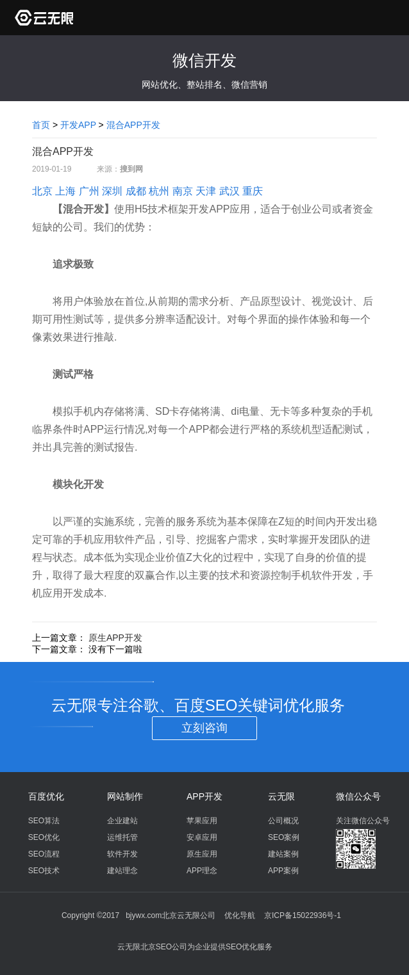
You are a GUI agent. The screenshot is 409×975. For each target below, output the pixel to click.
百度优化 (46, 796)
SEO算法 (44, 820)
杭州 (159, 191)
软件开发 (122, 854)
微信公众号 (358, 796)
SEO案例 (283, 837)
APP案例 (283, 870)
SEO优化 (44, 837)
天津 (206, 191)
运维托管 (122, 837)
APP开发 (204, 796)
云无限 (281, 796)
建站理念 (122, 870)
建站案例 (283, 854)
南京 (182, 191)
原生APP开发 (115, 638)
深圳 (112, 191)
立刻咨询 (204, 727)
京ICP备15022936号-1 (302, 915)
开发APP (78, 125)
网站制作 (125, 796)
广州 (89, 191)
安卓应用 (202, 837)
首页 (41, 125)
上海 (65, 191)
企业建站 (122, 820)
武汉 (229, 191)
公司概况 (283, 820)
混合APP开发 (133, 125)
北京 (42, 191)
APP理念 (202, 870)
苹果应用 (202, 820)
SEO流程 (44, 854)
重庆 (252, 191)
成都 (136, 191)
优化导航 (239, 915)
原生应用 (202, 854)
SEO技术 (44, 870)
